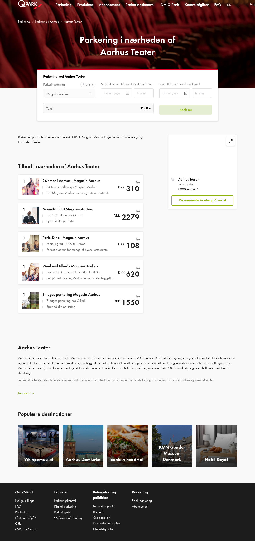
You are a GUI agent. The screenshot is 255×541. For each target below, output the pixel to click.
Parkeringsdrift (63, 510)
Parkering (63, 8)
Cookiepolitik (101, 516)
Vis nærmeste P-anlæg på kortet (202, 200)
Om (169, 8)
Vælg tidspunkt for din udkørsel (179, 84)
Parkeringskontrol (140, 8)
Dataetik (98, 510)
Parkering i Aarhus (47, 21)
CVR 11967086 (26, 527)
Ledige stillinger (25, 499)
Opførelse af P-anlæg (68, 516)
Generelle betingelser (107, 522)
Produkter (85, 8)
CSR (18, 522)
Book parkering (142, 499)
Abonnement (109, 8)
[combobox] (231, 9)
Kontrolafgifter (197, 8)
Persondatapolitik (104, 504)
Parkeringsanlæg (54, 85)
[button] (127, 391)
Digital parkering (65, 505)
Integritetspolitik (103, 527)
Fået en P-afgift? (25, 516)
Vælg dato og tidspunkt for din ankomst (127, 84)
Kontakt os (22, 510)
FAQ (217, 8)
